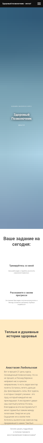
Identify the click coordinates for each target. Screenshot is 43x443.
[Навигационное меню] (39, 4)
